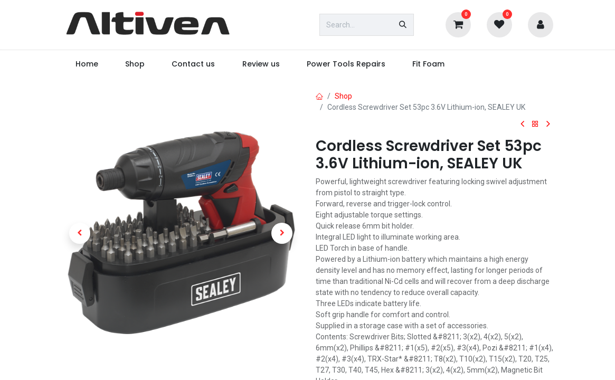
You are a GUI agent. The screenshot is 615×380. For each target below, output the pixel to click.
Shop (343, 96)
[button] (80, 233)
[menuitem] (87, 64)
